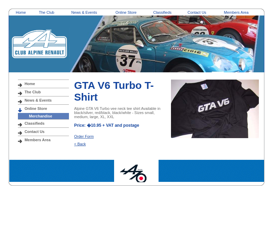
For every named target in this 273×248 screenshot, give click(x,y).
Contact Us (197, 12)
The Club (46, 12)
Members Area (236, 12)
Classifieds (162, 12)
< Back (80, 144)
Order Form (84, 136)
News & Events (84, 12)
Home (21, 12)
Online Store (125, 12)
